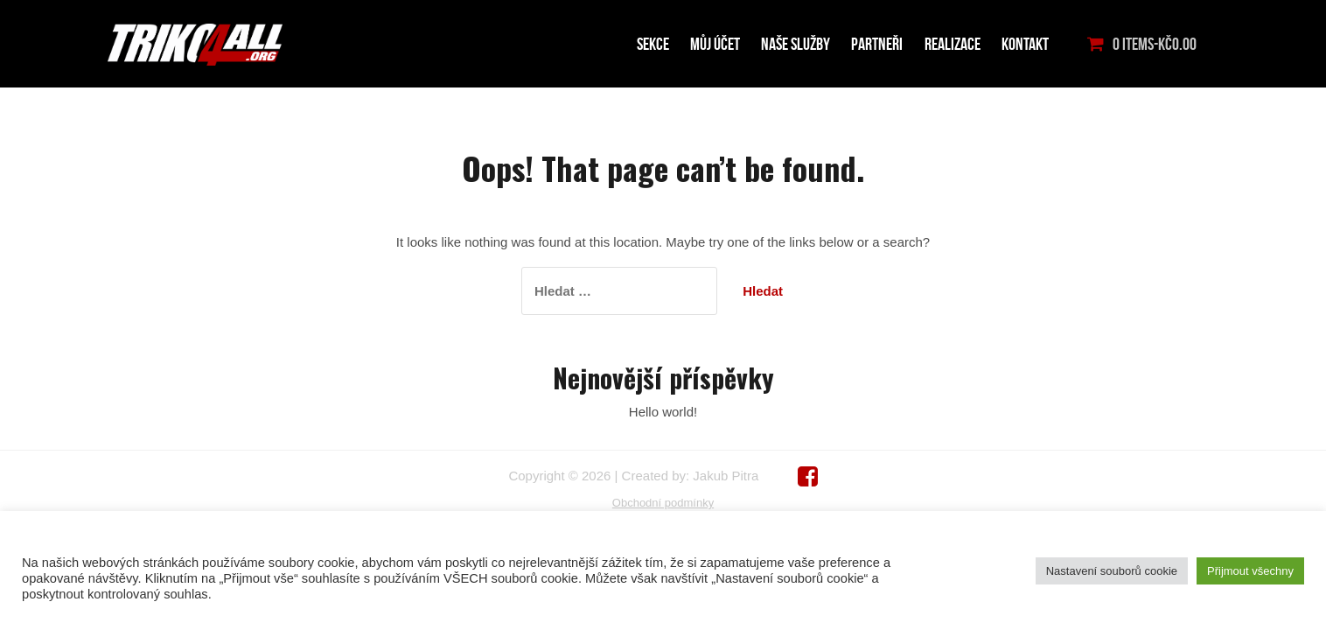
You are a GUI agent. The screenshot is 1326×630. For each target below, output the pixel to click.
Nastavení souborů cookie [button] (1111, 571)
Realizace (953, 43)
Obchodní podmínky (663, 502)
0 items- (1155, 43)
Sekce (653, 43)
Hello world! (663, 411)
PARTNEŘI (877, 43)
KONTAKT (1025, 43)
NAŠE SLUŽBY (795, 43)
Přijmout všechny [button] (1250, 571)
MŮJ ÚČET (715, 43)
